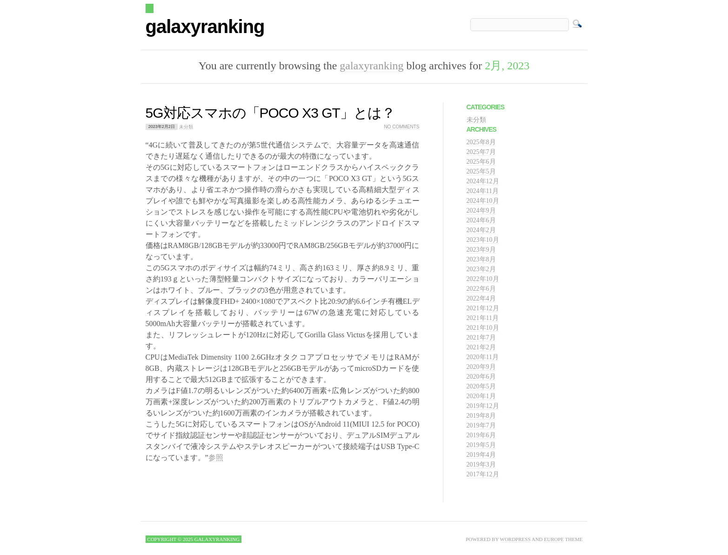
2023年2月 (481, 269)
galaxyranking (205, 26)
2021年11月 (483, 317)
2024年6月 (481, 220)
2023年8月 (481, 259)
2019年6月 (481, 435)
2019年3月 (481, 464)
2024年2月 (481, 230)
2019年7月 (481, 425)
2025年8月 (481, 142)
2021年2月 (481, 347)
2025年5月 (481, 171)
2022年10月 (483, 278)
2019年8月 (481, 415)
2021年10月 (483, 327)
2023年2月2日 (161, 127)
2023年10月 (483, 239)
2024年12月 (483, 181)
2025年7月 (481, 151)
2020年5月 (481, 386)
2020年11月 (483, 357)
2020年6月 (481, 376)
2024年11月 (483, 190)
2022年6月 (481, 288)
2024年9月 (481, 210)
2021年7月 (481, 337)
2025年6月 (481, 161)
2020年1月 (481, 396)
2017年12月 (483, 474)
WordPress (515, 539)
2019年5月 (481, 444)
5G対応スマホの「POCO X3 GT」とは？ (270, 112)
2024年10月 (483, 200)
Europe (554, 539)
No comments (401, 126)
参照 (215, 457)
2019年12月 (483, 405)
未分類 (186, 126)
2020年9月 (481, 366)
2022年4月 (481, 298)
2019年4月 (481, 454)
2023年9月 (481, 249)
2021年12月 (483, 308)
